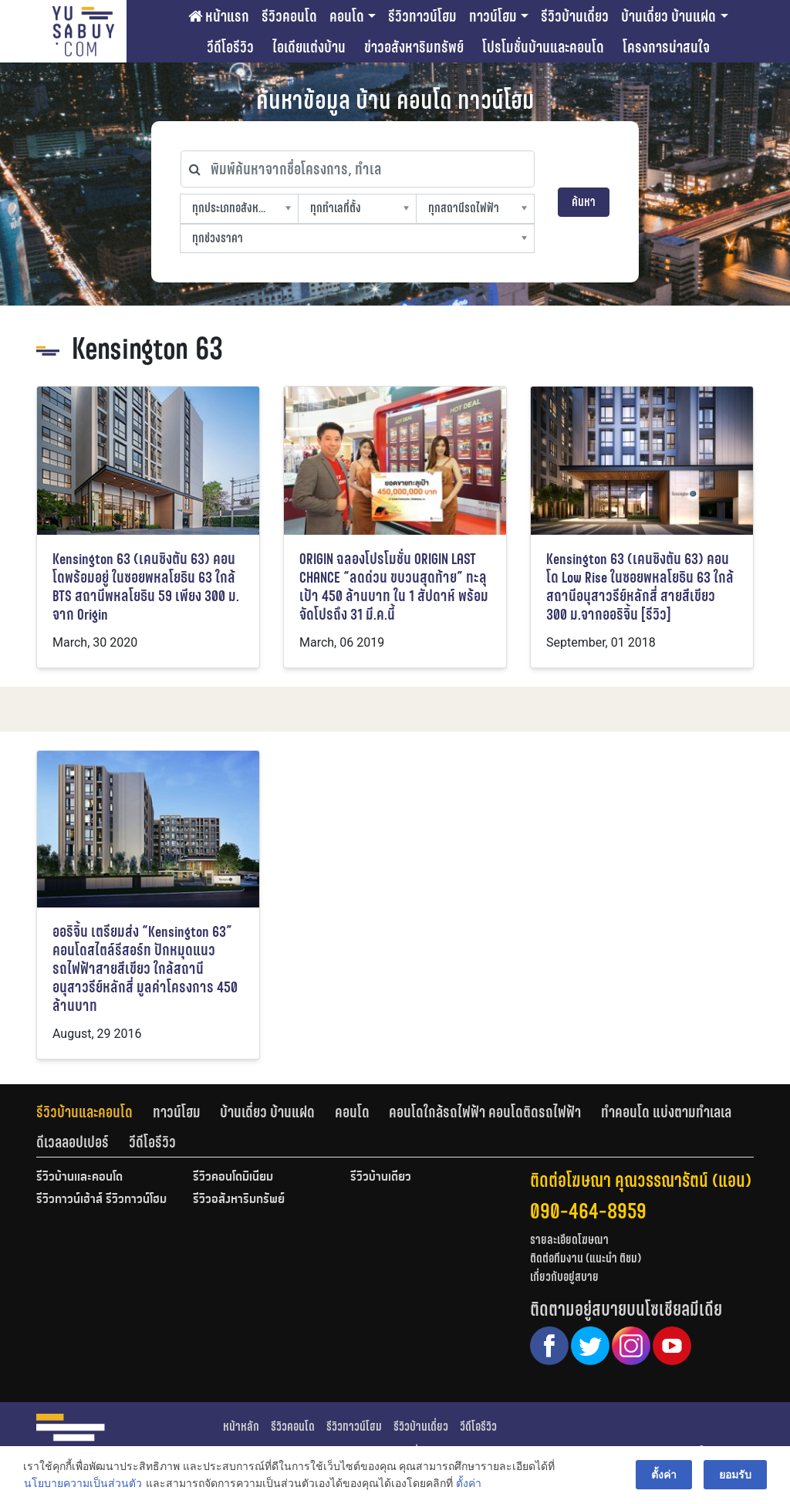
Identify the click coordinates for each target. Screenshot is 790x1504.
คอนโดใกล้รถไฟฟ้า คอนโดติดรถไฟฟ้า (485, 1112)
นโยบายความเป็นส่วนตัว (83, 1484)
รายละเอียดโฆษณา (569, 1240)
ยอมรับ (735, 1475)
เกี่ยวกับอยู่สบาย (564, 1277)
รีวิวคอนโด (289, 16)
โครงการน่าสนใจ (666, 47)
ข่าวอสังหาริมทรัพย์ (414, 47)
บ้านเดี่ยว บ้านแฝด (668, 16)
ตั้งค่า (468, 1484)
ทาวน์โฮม (493, 16)
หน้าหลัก (241, 1426)
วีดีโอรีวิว (230, 47)
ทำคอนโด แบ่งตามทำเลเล (666, 1112)
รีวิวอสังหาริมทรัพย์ (239, 1200)
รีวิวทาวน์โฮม (422, 16)
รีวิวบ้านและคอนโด (84, 1112)
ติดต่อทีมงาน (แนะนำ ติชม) (585, 1258)
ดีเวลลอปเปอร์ (72, 1142)
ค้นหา (584, 202)
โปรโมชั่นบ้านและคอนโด (543, 47)
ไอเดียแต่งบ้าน (309, 47)
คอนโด (346, 16)
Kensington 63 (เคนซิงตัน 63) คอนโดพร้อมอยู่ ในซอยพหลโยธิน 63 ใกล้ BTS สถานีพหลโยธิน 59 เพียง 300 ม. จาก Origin (145, 587)
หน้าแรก (218, 16)
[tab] (94, 1112)
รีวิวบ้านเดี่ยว (575, 16)
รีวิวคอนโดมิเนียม (233, 1177)
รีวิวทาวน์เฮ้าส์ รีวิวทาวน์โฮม (101, 1200)
